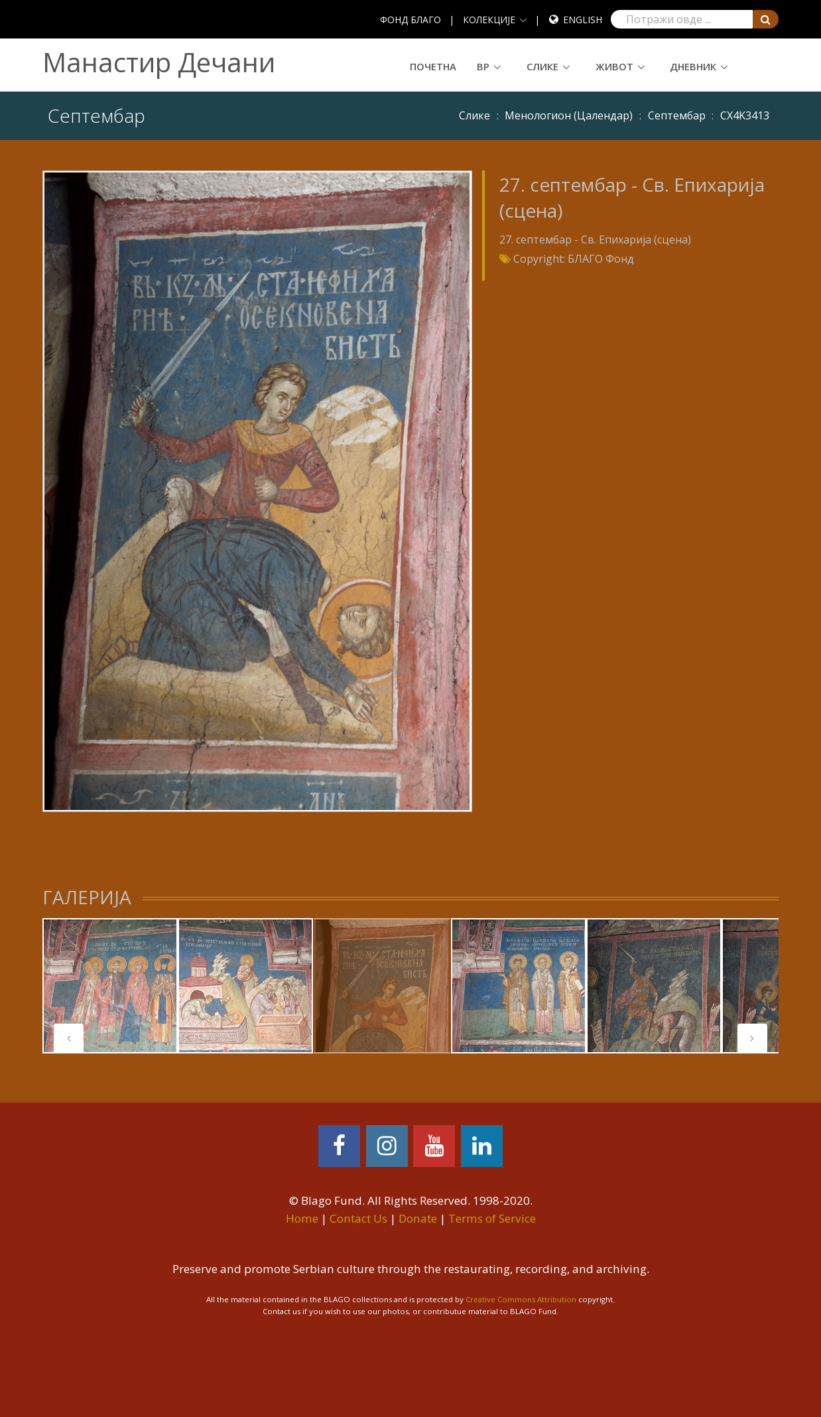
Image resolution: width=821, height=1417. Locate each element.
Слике (542, 66)
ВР (483, 66)
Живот (614, 66)
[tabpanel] (110, 985)
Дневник (693, 66)
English (582, 19)
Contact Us (358, 1218)
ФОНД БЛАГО (410, 19)
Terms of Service (492, 1218)
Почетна (433, 66)
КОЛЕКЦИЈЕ (489, 19)
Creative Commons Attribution (521, 1299)
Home (302, 1218)
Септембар (677, 115)
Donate (418, 1218)
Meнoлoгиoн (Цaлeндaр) (569, 115)
